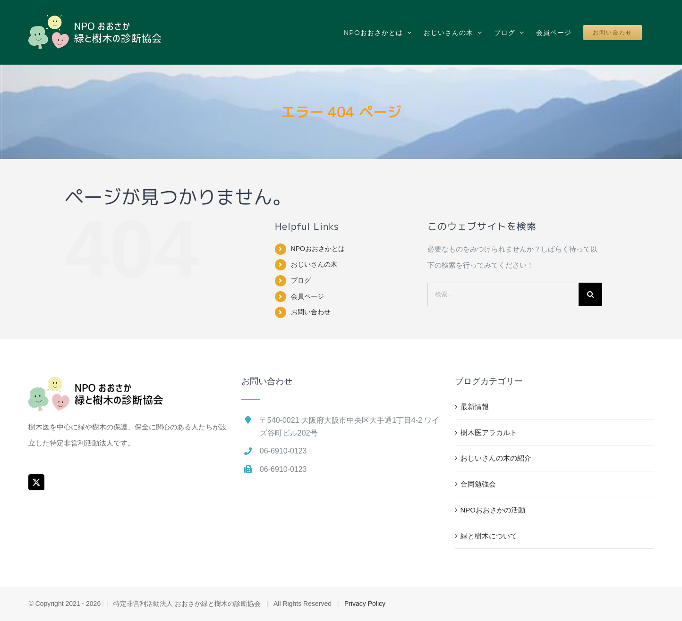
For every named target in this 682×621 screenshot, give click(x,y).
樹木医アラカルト (488, 432)
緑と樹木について (488, 536)
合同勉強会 (478, 484)
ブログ (301, 280)
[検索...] (503, 294)
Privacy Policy (364, 603)
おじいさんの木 (314, 264)
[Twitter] (36, 482)
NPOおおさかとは (318, 248)
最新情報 (474, 407)
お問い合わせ (311, 312)
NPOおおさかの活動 (493, 510)
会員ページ (307, 296)
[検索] (590, 294)
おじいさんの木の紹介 (495, 458)
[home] (95, 385)
